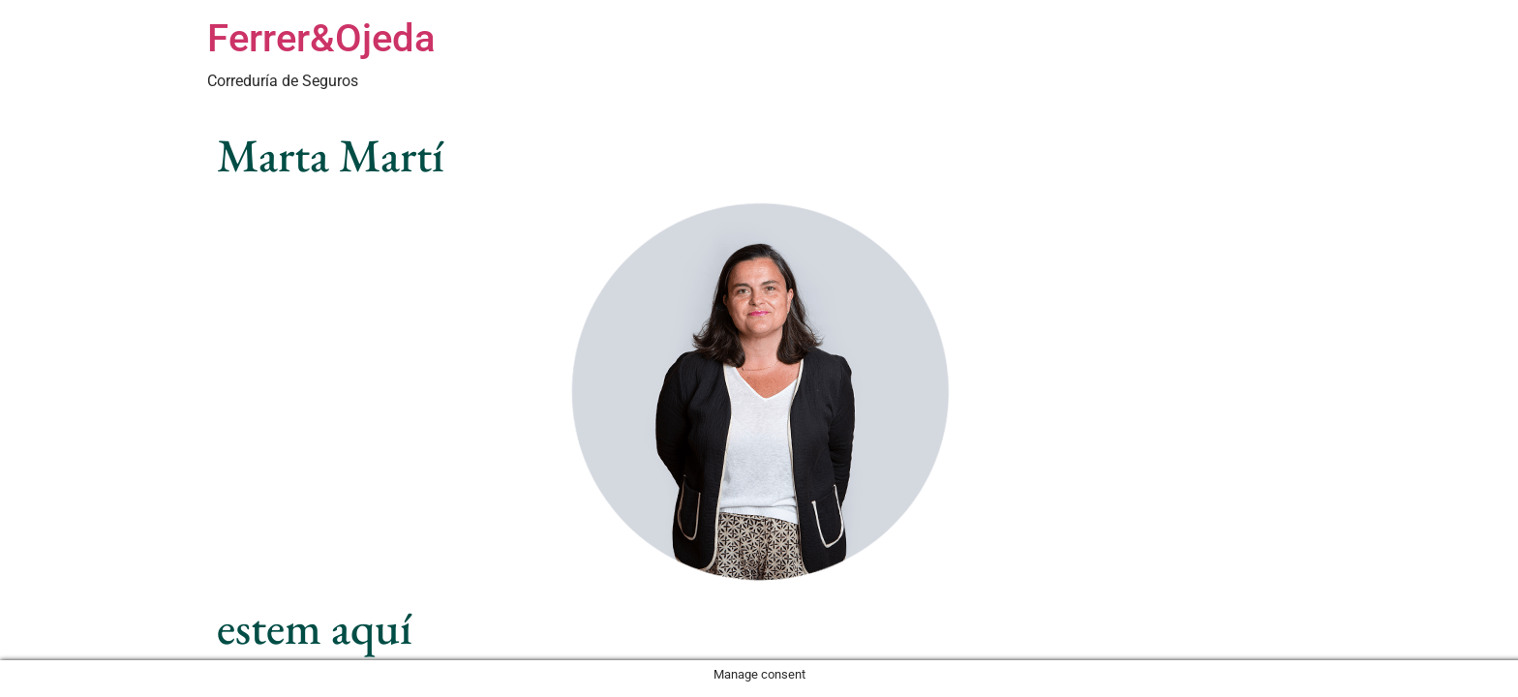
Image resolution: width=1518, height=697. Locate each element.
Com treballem (1050, 61)
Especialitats (815, 61)
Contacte (1271, 61)
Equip (964, 61)
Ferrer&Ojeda (321, 38)
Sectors (901, 61)
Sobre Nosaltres (1170, 61)
